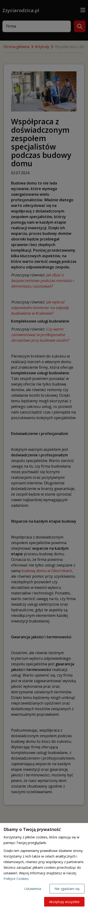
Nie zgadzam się (67, 888)
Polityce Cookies (16, 878)
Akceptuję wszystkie (64, 902)
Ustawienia (32, 888)
